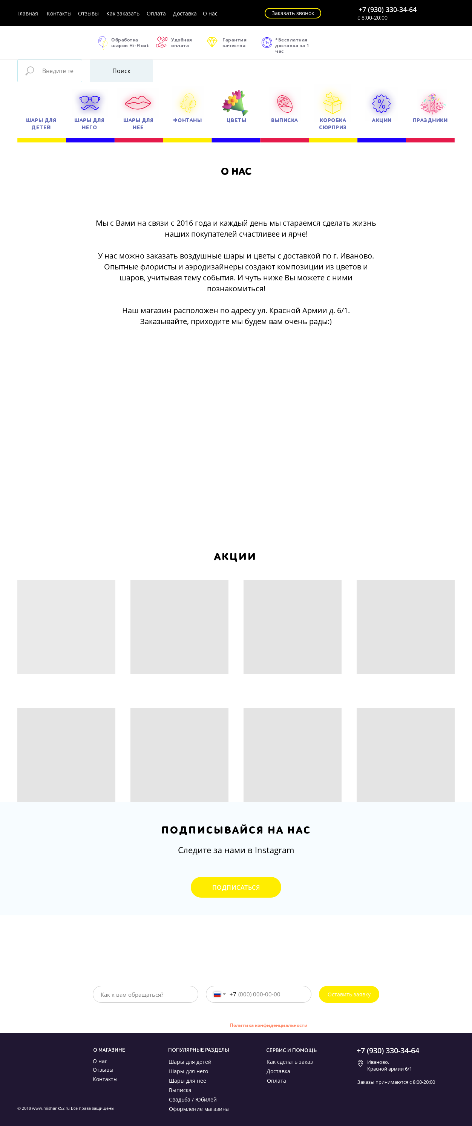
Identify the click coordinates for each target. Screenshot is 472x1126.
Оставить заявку (349, 994)
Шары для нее (187, 1080)
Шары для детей (190, 1061)
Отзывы (88, 13)
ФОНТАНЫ (187, 120)
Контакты (59, 13)
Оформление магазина (199, 1108)
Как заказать (122, 13)
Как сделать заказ (290, 1061)
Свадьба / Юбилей (193, 1099)
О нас (210, 13)
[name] (145, 994)
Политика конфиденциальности (269, 1025)
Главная (27, 13)
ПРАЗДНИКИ (430, 120)
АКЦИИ (382, 120)
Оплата (156, 13)
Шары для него (188, 1071)
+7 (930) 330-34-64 (388, 9)
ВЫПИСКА (284, 120)
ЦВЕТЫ (237, 120)
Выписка (180, 1090)
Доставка (185, 13)
